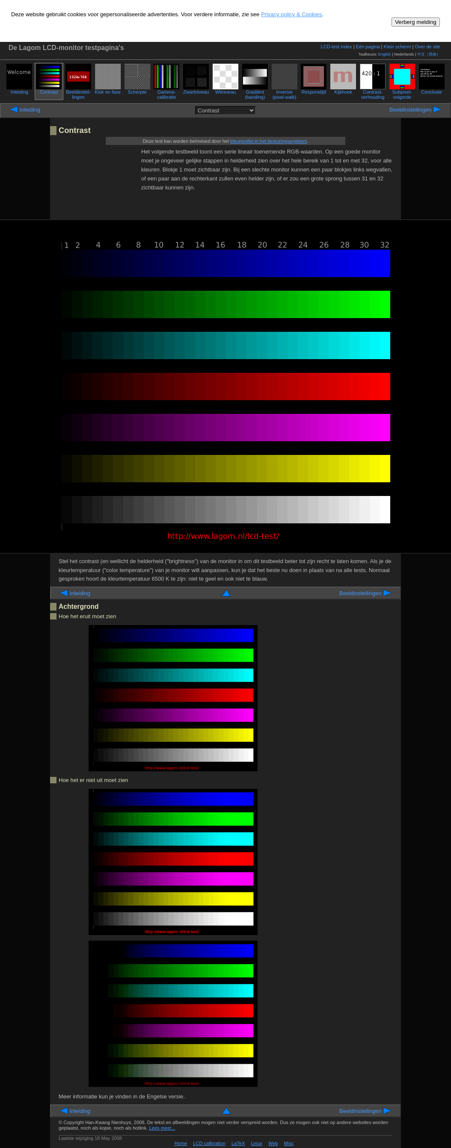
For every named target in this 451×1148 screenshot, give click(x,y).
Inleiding (19, 89)
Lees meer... (162, 1127)
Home (181, 1143)
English (384, 54)
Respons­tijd (313, 89)
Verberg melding (415, 22)
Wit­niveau (225, 89)
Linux (256, 1143)
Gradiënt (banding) (255, 92)
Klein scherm (397, 46)
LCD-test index (336, 46)
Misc (289, 1143)
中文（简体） (428, 54)
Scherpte (137, 89)
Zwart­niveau (196, 89)
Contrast (49, 89)
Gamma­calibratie (166, 92)
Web (273, 1143)
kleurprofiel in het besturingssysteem (268, 141)
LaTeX (238, 1143)
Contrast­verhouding (373, 92)
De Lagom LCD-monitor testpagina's (66, 47)
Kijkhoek (343, 89)
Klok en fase (108, 89)
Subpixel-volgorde (402, 92)
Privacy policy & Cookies (291, 14)
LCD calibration (209, 1143)
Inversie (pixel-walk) (284, 92)
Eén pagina (368, 46)
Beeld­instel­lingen (78, 92)
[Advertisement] (97, 180)
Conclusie (432, 89)
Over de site (427, 46)
